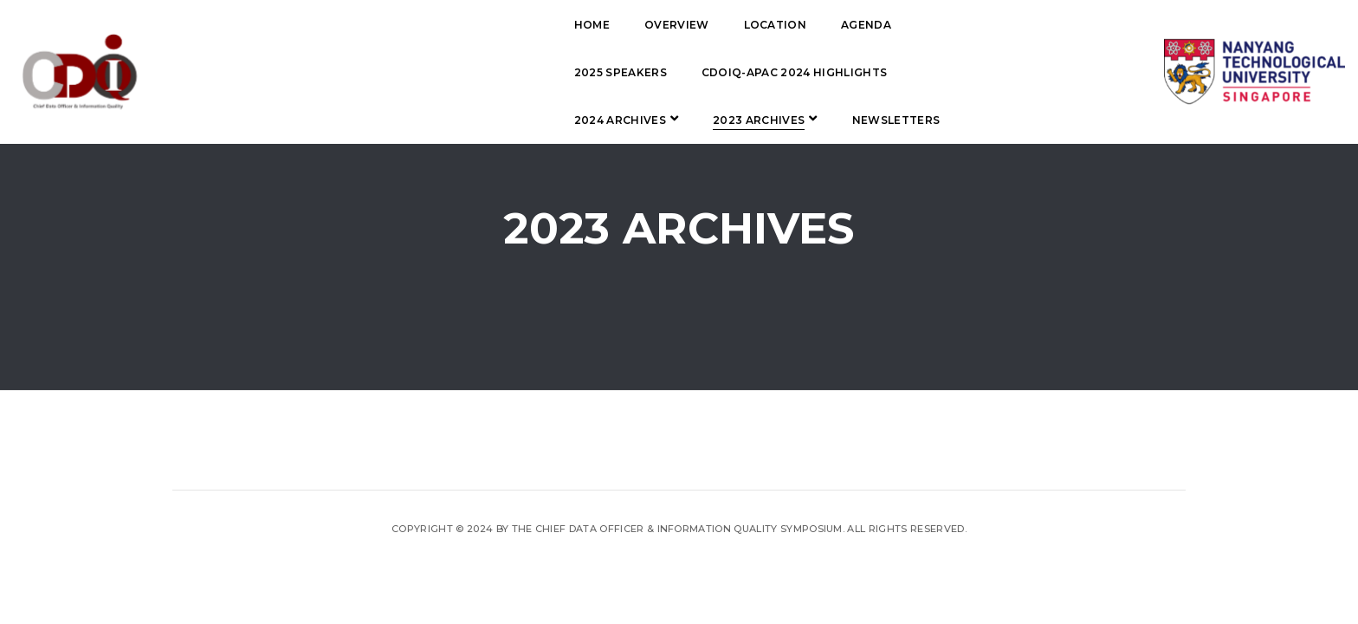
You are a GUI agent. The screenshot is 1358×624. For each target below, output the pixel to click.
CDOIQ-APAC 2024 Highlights (456, 72)
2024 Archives (630, 72)
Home (381, 24)
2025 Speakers (761, 24)
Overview (466, 24)
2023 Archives (769, 72)
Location (565, 24)
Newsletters (408, 120)
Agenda (655, 24)
